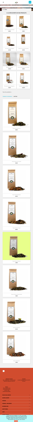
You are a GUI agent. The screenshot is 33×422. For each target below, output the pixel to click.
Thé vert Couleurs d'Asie (23, 86)
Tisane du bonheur (16, 327)
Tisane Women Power (16, 227)
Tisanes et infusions (7, 96)
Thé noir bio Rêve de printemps (23, 67)
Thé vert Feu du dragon (9, 48)
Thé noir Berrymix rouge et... (9, 86)
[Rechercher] (16, 6)
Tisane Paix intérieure (23, 29)
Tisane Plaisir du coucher (16, 161)
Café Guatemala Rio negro (9, 29)
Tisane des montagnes (16, 194)
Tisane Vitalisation (16, 360)
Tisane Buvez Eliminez (16, 261)
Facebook (3, 371)
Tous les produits (7, 92)
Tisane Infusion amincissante (16, 294)
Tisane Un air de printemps (23, 48)
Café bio (15, 96)
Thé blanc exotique (9, 67)
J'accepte (16, 421)
